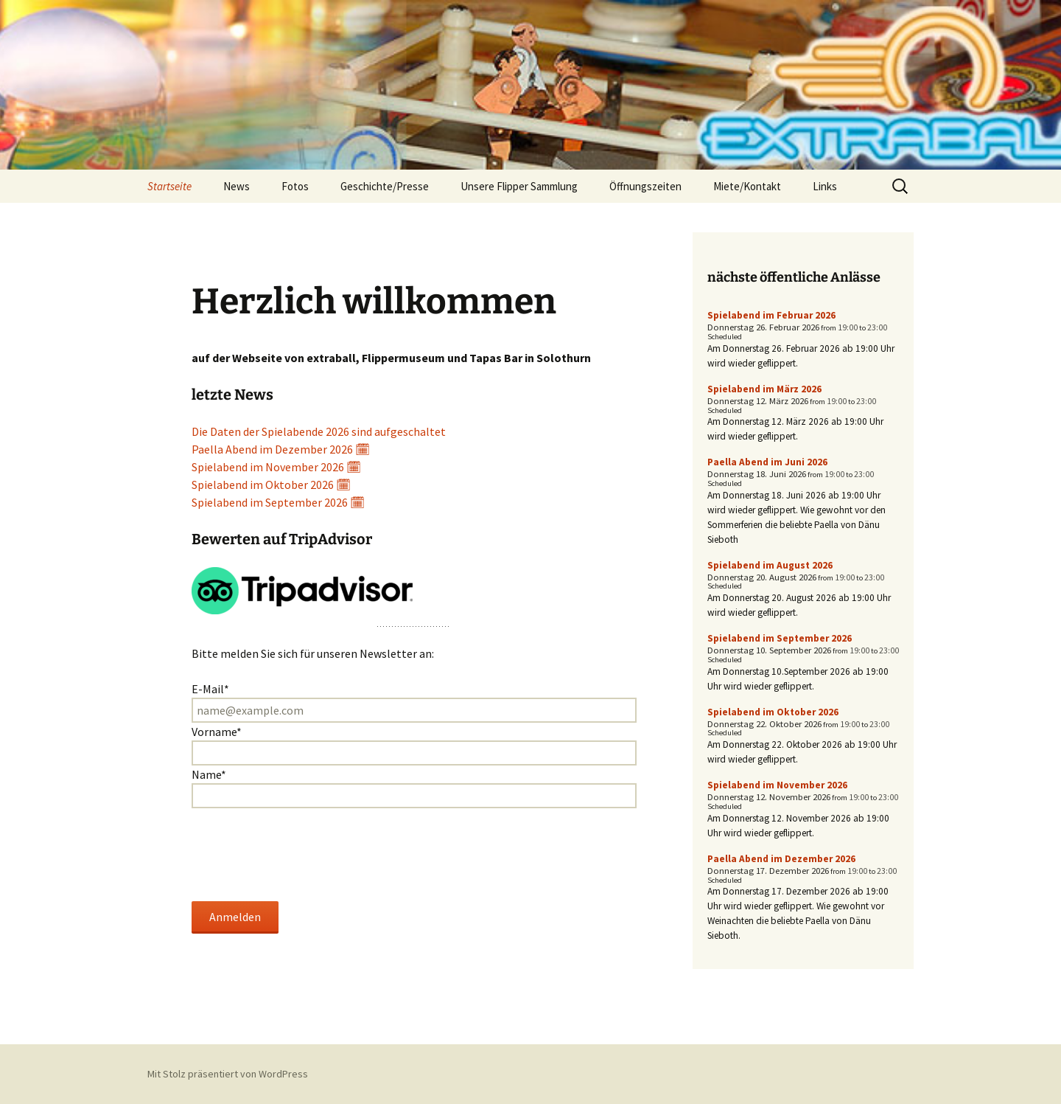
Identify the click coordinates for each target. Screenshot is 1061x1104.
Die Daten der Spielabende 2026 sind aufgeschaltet (319, 431)
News (236, 186)
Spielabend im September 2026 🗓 (278, 502)
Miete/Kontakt (747, 186)
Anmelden (235, 916)
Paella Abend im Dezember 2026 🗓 (281, 449)
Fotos (295, 186)
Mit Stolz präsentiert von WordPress (227, 1073)
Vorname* (217, 731)
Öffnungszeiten (645, 186)
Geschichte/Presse (384, 186)
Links (825, 186)
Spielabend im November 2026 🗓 (276, 466)
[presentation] (304, 854)
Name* (209, 774)
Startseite (169, 186)
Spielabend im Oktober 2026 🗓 (271, 484)
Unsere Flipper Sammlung (519, 186)
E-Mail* (210, 688)
